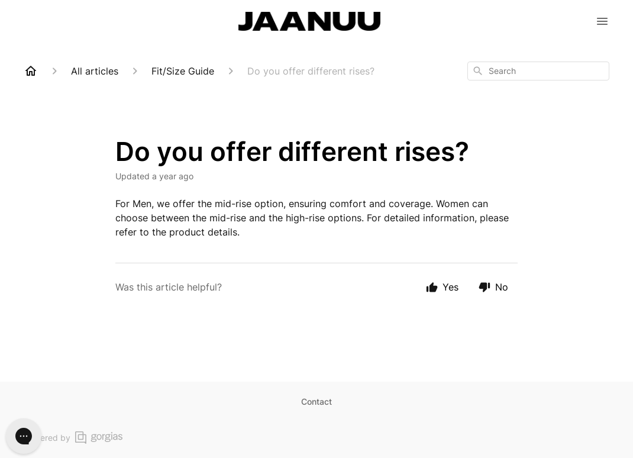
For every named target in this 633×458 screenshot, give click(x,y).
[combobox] (538, 71)
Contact (316, 401)
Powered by (73, 437)
